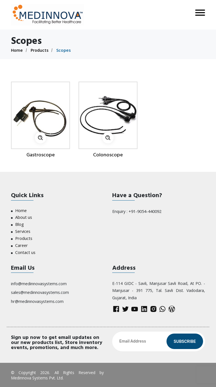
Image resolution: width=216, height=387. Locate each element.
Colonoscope (108, 155)
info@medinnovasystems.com (38, 281)
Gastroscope (40, 155)
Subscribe (185, 341)
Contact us (25, 250)
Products (40, 50)
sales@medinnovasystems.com (39, 290)
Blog (19, 223)
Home (17, 50)
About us (23, 217)
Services (22, 230)
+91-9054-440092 (145, 210)
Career (21, 244)
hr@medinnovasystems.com (37, 298)
